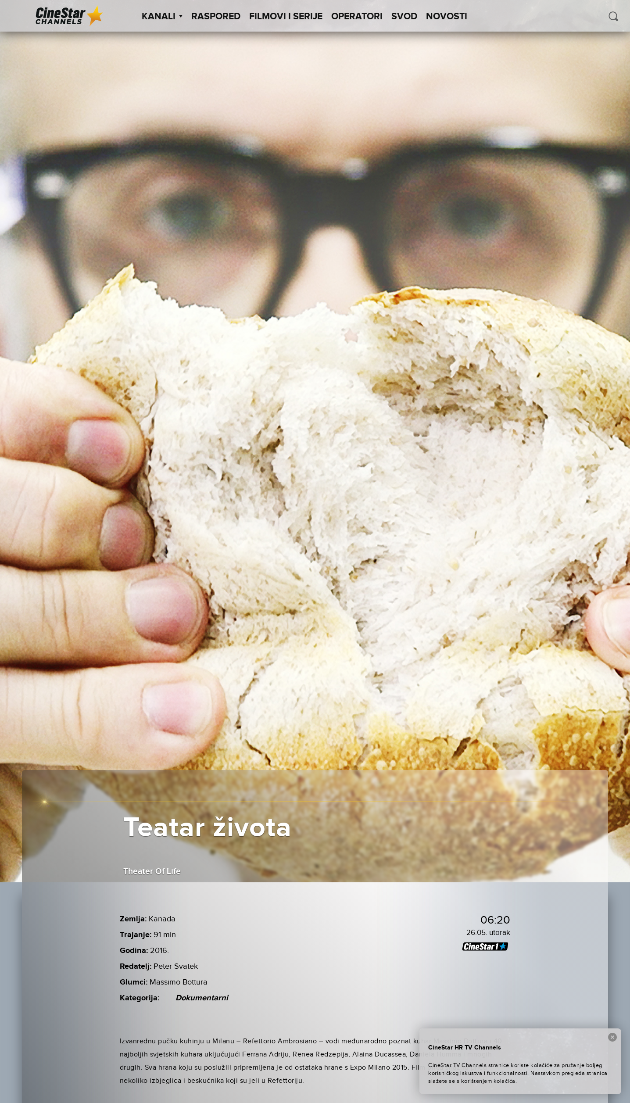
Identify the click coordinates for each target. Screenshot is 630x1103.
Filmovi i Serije (285, 16)
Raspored (215, 16)
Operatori (357, 16)
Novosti (446, 16)
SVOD (404, 16)
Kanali (162, 16)
